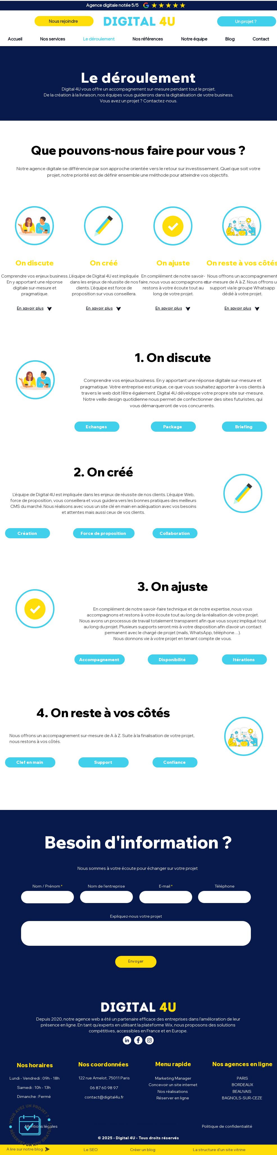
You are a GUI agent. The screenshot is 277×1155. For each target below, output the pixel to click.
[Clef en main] (30, 762)
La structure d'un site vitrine (219, 1149)
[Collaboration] (175, 533)
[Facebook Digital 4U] (138, 1040)
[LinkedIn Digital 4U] (127, 1040)
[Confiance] (175, 762)
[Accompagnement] (99, 659)
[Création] (27, 533)
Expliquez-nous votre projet (136, 916)
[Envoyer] (135, 962)
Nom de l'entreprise (106, 886)
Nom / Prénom (46, 886)
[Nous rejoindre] (64, 21)
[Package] (173, 427)
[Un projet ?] (246, 21)
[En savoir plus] (34, 309)
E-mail (164, 886)
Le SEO (91, 1149)
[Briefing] (244, 427)
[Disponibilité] (173, 659)
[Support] (103, 762)
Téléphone (225, 886)
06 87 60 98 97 (104, 1087)
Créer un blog (142, 1149)
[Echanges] (96, 427)
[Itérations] (244, 659)
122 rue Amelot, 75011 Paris (104, 1077)
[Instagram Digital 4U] (149, 1040)
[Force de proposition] (104, 533)
